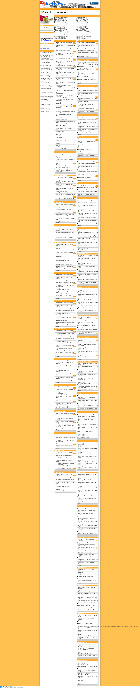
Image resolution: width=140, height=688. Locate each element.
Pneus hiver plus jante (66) (45, 71)
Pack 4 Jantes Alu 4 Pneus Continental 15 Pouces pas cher (88, 192)
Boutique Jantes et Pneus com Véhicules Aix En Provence (65, 129)
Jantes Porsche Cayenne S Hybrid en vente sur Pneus (87, 295)
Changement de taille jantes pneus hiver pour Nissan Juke (65, 115)
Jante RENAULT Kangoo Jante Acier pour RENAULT (86, 414)
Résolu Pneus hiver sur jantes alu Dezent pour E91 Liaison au (65, 69)
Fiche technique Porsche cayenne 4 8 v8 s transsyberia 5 (86, 444)
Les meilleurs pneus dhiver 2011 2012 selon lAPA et (66, 117)
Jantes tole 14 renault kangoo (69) (47, 96)
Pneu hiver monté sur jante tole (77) (47, 92)
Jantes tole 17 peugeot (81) (45, 111)
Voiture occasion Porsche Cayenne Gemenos (87, 461)
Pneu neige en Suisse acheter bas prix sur (64, 324)
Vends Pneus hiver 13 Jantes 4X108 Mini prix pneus (65, 323)
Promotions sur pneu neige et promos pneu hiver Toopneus (65, 250)
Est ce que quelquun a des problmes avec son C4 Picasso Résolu (88, 256)
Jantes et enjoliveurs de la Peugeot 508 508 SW (87, 666)
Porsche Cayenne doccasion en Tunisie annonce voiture (87, 449)
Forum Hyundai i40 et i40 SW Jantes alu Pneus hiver (65, 219)
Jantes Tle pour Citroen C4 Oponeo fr (85, 623)
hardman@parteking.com (45, 40)
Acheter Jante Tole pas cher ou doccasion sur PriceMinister (87, 671)
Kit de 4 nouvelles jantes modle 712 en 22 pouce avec (88, 406)
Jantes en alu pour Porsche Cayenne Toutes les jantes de (87, 290)
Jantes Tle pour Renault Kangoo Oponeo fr (86, 431)
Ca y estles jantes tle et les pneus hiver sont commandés (64, 378)
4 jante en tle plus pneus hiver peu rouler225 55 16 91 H (66, 443)
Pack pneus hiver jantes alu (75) (46, 53)
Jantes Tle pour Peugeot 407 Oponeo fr (86, 646)
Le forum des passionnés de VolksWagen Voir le (87, 595)
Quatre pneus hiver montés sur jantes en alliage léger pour (66, 51)
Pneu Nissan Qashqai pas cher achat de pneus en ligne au (88, 206)
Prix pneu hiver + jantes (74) (46, 79)
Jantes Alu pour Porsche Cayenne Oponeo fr (87, 533)
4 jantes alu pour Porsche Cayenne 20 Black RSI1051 (87, 311)
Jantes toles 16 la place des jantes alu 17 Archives (88, 679)
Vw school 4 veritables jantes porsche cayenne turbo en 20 (87, 491)
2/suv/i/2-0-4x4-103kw (82, 216)
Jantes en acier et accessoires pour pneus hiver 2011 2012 (87, 99)
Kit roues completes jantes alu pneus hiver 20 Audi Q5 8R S (65, 157)
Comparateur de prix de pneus (84, 563)
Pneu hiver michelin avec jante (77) (47, 89)
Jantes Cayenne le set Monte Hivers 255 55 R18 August (65, 122)
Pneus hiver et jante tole (66, 375)
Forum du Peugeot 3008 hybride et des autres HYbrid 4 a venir (87, 545)
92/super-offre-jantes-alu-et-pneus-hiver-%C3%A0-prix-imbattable (64, 165)
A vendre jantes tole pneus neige (62, 360)
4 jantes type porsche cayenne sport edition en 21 (88, 466)
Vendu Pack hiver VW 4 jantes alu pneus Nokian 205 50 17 (66, 163)
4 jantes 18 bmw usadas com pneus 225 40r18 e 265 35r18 (87, 240)
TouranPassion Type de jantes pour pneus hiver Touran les (87, 130)
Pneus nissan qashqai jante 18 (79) (61, 29)
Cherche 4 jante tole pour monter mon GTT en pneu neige (65, 371)
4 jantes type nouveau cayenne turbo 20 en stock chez (88, 502)
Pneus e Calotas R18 (82, 246)
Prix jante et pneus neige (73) (46, 81)
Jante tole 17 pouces (82, 680)
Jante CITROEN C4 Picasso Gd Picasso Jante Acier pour (87, 264)
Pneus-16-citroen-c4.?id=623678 (84, 635)
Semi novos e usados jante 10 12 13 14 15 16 (87, 236)
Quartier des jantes (59, 135)
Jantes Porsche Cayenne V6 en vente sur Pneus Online (87, 401)
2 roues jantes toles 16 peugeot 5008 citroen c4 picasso (87, 638)
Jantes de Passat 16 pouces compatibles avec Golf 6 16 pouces (88, 594)
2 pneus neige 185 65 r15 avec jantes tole (64, 92)
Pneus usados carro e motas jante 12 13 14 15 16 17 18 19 (88, 233)
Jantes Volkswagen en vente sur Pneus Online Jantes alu (87, 588)
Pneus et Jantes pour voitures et (62, 191)
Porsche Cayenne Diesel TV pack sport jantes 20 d (88, 494)
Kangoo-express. (81, 433)
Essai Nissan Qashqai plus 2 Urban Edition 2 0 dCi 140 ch (87, 214)
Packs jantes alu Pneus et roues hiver (63, 167)
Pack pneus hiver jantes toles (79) (47, 55)
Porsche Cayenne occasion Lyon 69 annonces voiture (87, 460)
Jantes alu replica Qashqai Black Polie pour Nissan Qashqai (87, 208)
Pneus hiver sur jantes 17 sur (61, 75)
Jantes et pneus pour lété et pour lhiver (63, 209)
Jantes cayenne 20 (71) (45, 99)
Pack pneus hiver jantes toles (74, 8)
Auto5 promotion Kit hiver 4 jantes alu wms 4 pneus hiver (66, 267)
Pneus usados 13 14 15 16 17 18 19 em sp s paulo (88, 235)
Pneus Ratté (58, 146)
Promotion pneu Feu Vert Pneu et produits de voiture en (65, 248)
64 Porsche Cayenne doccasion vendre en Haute (87, 408)
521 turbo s (80, 572)
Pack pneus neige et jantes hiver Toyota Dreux (65, 214)
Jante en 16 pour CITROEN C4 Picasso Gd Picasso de (86, 259)
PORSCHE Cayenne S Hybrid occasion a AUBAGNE (86, 570)
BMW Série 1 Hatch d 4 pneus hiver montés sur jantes (65, 46)
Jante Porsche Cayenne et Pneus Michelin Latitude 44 (86, 496)
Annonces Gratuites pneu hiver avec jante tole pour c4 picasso (87, 283)
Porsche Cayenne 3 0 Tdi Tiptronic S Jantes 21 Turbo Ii (87, 457)
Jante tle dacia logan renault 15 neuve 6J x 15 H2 (88, 430)
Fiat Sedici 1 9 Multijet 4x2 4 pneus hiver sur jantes (87, 82)
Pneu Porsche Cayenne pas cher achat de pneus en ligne (88, 303)
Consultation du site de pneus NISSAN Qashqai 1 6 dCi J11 (88, 223)
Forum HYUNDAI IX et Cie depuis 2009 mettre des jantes (64, 107)
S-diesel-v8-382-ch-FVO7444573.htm (85, 576)
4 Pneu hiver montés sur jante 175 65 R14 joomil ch (66, 59)
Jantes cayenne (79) (44, 100)
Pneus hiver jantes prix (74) (45, 62)
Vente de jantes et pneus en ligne (62, 64)
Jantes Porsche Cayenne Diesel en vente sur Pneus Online (87, 300)
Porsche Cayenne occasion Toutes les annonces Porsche (87, 446)
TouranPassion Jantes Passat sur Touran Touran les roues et (87, 603)
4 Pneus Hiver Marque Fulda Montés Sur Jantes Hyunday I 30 (65, 112)
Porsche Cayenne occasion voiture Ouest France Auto (87, 454)
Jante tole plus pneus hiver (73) (46, 68)
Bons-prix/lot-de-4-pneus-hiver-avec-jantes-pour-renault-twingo (88, 345)
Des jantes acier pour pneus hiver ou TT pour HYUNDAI (65, 233)
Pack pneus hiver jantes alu (62, 8)
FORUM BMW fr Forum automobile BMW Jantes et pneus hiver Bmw (87, 74)
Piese (41, 8)
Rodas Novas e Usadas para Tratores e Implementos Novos (85, 230)
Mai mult (57, 149)
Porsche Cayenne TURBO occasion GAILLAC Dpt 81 (87, 464)
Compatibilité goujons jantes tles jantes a (86, 664)
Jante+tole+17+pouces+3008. (84, 673)
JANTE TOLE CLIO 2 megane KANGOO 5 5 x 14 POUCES (88, 420)
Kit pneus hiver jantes (86, 8)
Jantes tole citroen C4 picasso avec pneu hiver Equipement (87, 280)
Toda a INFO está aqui (82, 249)
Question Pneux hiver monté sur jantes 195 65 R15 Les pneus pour (65, 62)
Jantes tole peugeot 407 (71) (46, 109)
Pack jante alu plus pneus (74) (46, 82)
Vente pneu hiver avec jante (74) (46, 91)
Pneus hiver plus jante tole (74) (46, 69)
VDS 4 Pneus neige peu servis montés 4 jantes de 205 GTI (65, 73)
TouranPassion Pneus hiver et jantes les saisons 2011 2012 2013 (65, 182)
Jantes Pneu (58, 127)
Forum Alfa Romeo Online (61, 148)
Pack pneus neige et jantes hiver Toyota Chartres (66, 211)
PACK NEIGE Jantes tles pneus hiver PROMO (65, 198)
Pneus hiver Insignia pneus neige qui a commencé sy (65, 155)
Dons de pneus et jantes (83, 76)
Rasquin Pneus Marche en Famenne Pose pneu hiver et (65, 461)
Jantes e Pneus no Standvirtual (84, 238)
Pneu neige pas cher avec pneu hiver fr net (86, 325)
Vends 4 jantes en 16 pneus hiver (62, 490)
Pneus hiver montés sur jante (49, 8)
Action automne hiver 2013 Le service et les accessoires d (64, 96)
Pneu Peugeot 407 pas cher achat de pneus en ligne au (87, 645)
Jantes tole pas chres (60, 131)
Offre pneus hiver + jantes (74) (46, 61)
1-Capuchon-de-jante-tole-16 (84, 591)
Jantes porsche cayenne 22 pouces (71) (47, 94)
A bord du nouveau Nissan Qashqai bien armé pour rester (87, 200)
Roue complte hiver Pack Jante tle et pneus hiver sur (65, 48)
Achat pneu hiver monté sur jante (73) (46, 103)
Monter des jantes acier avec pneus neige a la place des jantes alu (65, 227)
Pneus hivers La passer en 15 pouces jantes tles (65, 90)
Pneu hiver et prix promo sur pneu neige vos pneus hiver (66, 245)
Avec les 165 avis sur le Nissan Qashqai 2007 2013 (87, 221)
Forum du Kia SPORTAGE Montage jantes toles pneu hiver (88, 127)
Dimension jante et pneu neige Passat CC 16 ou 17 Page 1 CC (87, 369)
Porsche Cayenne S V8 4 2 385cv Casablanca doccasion (87, 468)
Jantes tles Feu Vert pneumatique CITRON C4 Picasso (87, 631)
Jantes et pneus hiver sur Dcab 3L (62, 70)
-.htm (79, 590)
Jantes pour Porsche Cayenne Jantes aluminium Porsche (87, 292)
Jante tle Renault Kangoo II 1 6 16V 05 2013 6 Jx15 (87, 428)
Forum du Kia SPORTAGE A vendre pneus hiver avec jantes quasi (88, 354)
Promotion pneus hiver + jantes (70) (47, 59)
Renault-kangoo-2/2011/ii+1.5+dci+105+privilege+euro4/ (86, 435)
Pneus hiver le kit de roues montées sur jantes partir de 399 (65, 56)
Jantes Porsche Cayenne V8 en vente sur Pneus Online (87, 478)
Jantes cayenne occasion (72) (46, 97)
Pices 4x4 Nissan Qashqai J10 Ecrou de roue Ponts (87, 218)
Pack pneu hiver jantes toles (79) (46, 78)
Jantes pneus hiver (59, 93)
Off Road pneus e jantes (83, 248)
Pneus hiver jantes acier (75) (46, 58)
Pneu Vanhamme (59, 137)
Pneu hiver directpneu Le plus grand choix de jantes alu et (65, 458)
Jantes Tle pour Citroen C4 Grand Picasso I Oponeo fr (86, 267)
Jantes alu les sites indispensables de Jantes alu (87, 187)
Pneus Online (58, 142)
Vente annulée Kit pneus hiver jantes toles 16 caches (66, 196)
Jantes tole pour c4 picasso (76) (46, 86)
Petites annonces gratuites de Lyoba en (63, 123)
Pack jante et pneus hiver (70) (46, 66)
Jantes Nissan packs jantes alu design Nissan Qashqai (87, 211)
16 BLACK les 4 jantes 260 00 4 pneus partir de (65, 194)
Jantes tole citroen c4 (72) (45, 108)
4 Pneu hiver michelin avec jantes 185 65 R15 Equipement (87, 323)
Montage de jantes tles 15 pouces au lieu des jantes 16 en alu (87, 555)
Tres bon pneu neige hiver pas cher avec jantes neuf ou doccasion (65, 54)
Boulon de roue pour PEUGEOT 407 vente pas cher (87, 656)
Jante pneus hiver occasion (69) (46, 75)
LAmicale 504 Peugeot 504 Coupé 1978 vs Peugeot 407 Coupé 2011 (86, 649)
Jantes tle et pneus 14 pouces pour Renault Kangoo (86, 417)
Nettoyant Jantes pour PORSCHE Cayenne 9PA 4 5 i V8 (88, 306)
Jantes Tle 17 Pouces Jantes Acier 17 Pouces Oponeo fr (87, 668)
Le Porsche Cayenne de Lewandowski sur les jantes (87, 531)
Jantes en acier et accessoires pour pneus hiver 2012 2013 (87, 422)
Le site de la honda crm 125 (83, 437)
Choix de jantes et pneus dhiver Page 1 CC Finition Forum (64, 171)
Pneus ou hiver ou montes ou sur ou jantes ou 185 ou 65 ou (66, 43)
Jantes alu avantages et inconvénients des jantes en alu (65, 429)
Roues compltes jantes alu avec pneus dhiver (66, 104)
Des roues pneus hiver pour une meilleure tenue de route (65, 83)
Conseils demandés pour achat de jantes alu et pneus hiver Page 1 (88, 185)
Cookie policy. (21, 687)
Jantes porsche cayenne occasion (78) (46, 105)
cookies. (11, 686)
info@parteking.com (44, 48)
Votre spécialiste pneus (60, 132)
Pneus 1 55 (58, 139)
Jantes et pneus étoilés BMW (61, 97)
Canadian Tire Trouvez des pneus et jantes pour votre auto (65, 489)
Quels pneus (58, 134)
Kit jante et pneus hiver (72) (46, 73)
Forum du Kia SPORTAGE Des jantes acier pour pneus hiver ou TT (65, 230)
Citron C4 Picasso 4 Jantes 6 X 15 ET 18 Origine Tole (88, 261)
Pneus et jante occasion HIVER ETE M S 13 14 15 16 (87, 72)
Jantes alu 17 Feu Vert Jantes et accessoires (86, 194)
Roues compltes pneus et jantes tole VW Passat (87, 609)
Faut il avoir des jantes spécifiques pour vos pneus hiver (66, 79)
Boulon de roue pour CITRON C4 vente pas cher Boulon (88, 628)
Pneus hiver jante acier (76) (45, 76)
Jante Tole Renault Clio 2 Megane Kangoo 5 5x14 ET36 (88, 425)
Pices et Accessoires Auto (61, 140)
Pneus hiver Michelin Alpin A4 (62, 119)
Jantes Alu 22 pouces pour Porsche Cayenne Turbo (87, 308)
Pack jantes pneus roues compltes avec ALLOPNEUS (63, 103)
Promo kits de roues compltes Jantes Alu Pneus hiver (65, 262)
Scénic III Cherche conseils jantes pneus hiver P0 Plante (65, 88)
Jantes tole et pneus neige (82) (46, 65)
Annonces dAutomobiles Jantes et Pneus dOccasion (64, 109)
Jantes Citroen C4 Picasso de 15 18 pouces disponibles (86, 269)
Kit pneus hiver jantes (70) (45, 56)
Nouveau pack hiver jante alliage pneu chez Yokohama (64, 189)
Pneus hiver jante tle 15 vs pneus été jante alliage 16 (65, 365)
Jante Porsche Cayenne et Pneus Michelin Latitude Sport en (86, 398)
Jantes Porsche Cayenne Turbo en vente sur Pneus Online (88, 514)
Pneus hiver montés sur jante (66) (46, 52)
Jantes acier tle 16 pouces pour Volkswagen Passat (88, 605)
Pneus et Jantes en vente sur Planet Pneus (64, 80)
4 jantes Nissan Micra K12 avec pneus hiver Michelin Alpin (88, 333)
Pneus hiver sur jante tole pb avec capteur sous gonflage (66, 422)
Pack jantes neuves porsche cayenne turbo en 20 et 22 (87, 403)
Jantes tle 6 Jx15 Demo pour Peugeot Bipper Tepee (87, 683)
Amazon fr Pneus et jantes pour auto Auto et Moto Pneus (64, 280)
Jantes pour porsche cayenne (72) (46, 88)
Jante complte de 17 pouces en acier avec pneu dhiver (87, 357)
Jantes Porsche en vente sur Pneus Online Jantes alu (87, 298)
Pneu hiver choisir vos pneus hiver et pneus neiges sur (64, 278)
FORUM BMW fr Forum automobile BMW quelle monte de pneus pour (64, 100)
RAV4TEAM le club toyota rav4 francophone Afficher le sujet (65, 380)
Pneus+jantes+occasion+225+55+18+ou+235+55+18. (88, 64)
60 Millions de (58, 143)
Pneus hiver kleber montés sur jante (63, 76)
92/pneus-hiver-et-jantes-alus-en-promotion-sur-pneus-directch (65, 256)
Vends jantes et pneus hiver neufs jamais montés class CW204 (66, 66)
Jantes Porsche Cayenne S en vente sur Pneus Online (87, 475)
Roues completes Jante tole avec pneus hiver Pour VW (88, 608)
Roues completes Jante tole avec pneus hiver (87, 79)
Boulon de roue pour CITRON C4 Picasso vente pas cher (87, 275)
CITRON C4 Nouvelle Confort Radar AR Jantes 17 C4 (87, 616)
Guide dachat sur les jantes (61, 125)
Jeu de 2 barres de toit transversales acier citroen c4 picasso (88, 634)
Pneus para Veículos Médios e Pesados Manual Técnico (87, 243)
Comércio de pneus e (82, 245)
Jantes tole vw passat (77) (59, 37)
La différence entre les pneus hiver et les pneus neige (65, 216)
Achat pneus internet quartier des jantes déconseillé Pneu (63, 86)
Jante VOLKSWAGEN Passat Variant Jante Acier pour (88, 601)
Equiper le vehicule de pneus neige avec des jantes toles (64, 363)
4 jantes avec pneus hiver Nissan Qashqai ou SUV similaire (88, 203)
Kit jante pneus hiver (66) (45, 72)
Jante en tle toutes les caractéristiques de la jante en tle (65, 435)
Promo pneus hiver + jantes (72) (46, 63)
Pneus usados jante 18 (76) (45, 85)
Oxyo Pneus (58, 145)
